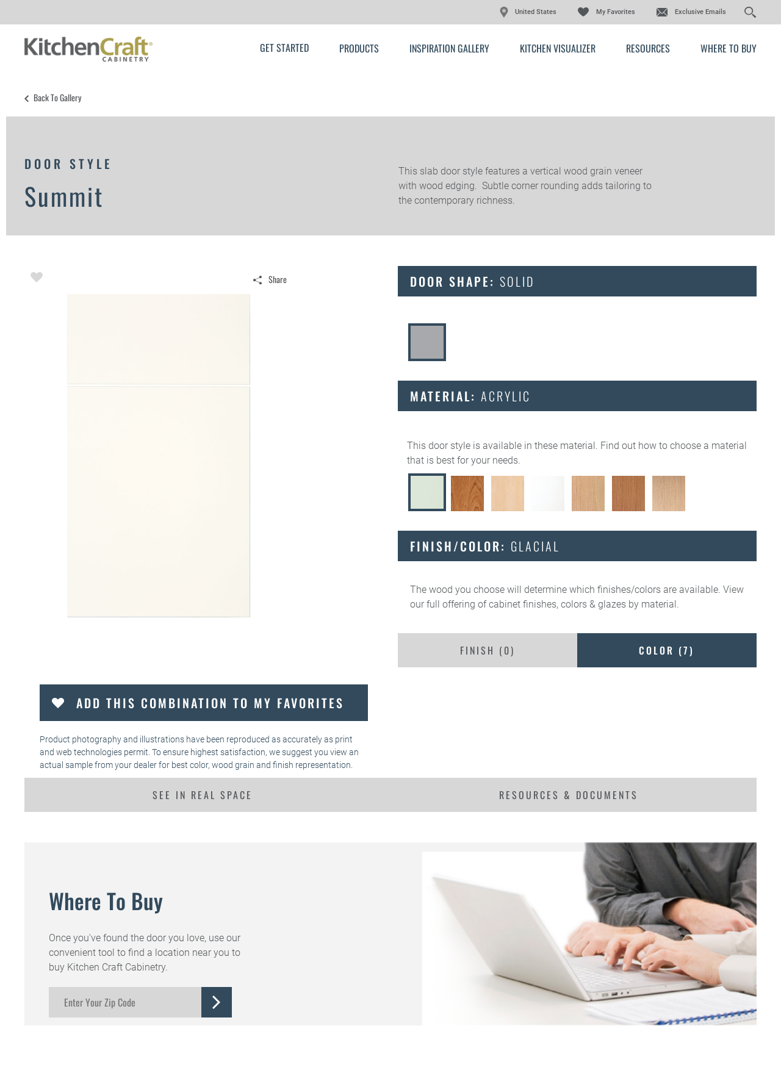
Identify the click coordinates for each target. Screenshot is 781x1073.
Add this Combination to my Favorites (210, 703)
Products (359, 48)
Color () (666, 650)
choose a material (708, 445)
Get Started (284, 47)
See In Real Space (203, 795)
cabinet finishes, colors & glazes (557, 604)
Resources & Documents (568, 795)
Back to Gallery (57, 97)
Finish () (487, 650)
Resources (648, 48)
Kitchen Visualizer (558, 48)
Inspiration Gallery (449, 48)
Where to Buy (728, 48)
